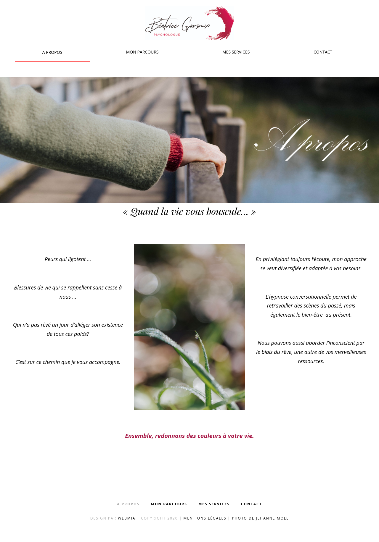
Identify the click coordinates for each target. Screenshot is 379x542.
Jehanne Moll (272, 518)
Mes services (236, 52)
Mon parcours (142, 52)
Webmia (127, 518)
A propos (52, 52)
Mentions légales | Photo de (219, 518)
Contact (323, 52)
